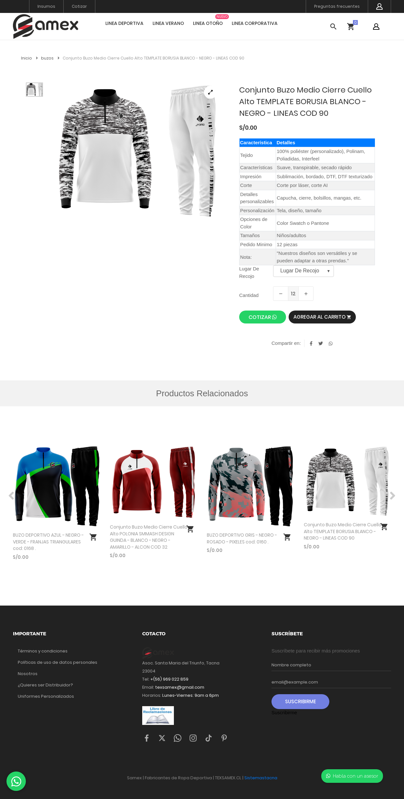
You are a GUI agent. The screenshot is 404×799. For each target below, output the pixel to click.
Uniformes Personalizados (46, 696)
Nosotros (27, 674)
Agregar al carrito (322, 316)
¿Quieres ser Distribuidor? (45, 685)
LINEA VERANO (168, 23)
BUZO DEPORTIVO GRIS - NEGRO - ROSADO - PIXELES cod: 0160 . (242, 538)
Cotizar (79, 6)
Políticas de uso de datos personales (57, 662)
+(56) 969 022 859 (169, 679)
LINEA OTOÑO (208, 23)
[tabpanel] (137, 150)
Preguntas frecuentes (337, 6)
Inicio (29, 58)
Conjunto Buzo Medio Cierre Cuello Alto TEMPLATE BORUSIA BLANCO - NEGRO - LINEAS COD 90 (342, 531)
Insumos (46, 6)
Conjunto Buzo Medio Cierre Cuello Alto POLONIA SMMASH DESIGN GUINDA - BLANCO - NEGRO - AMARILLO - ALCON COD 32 (148, 537)
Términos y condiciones (43, 651)
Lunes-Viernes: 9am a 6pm (190, 695)
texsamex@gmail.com (179, 687)
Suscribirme (300, 701)
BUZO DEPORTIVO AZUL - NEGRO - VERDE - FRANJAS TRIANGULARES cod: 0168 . (48, 542)
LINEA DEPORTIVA (124, 23)
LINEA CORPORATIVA (255, 23)
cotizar (263, 317)
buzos (50, 58)
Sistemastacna (260, 778)
